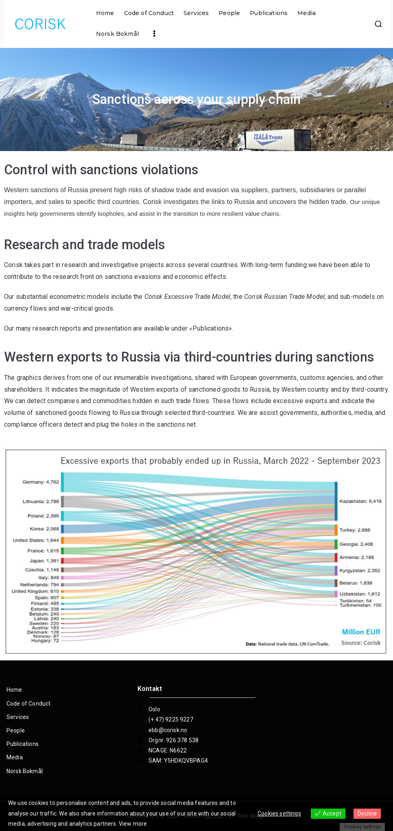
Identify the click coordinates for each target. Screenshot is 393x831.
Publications (269, 13)
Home (105, 13)
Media (306, 13)
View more (133, 823)
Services (196, 13)
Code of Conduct (149, 13)
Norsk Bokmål (117, 33)
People (229, 13)
